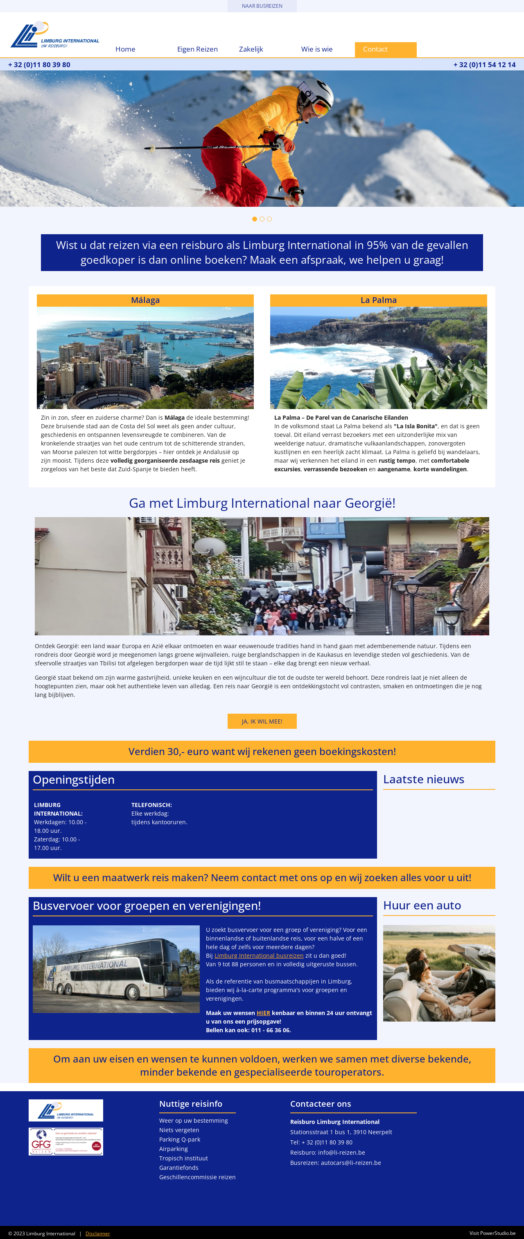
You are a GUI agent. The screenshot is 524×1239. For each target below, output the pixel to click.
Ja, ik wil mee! (262, 721)
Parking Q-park (179, 1139)
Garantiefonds (179, 1167)
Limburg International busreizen (259, 955)
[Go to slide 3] (269, 219)
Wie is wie (317, 49)
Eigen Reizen (197, 49)
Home (125, 49)
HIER (263, 1013)
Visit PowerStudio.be (491, 1233)
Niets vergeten (179, 1130)
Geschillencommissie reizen (197, 1177)
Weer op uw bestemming (193, 1120)
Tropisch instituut (183, 1158)
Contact (375, 49)
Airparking (173, 1149)
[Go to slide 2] (262, 219)
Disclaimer (98, 1233)
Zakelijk (251, 49)
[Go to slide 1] (254, 219)
